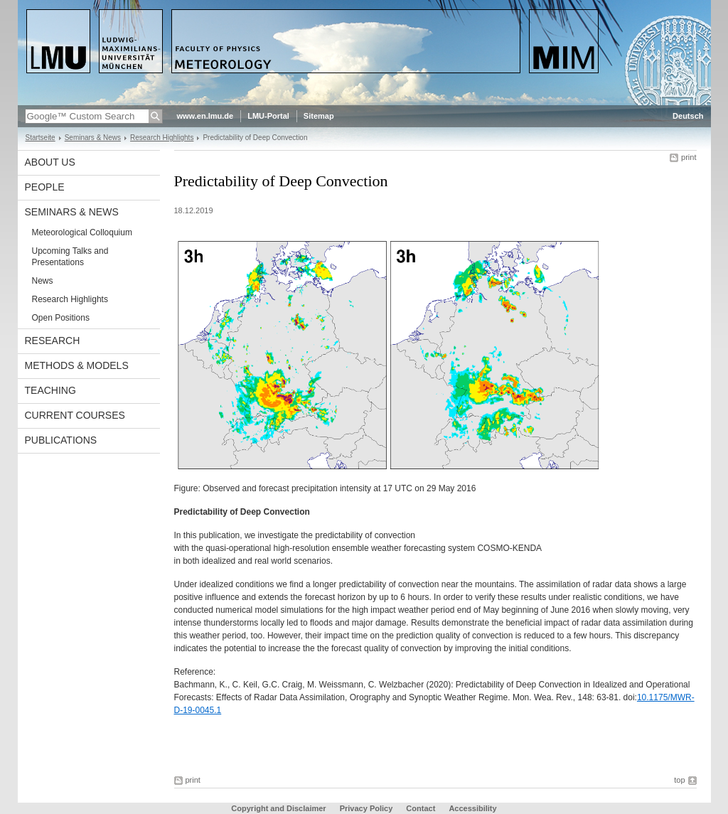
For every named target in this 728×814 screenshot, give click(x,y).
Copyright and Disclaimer (278, 808)
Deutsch (688, 116)
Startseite (40, 137)
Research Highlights (161, 137)
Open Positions (61, 318)
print (688, 157)
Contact (420, 808)
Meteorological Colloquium (82, 232)
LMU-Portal (268, 116)
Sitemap (319, 116)
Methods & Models (77, 365)
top (679, 780)
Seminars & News (93, 137)
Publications (61, 440)
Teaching (50, 390)
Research (52, 340)
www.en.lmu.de (205, 116)
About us (50, 162)
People (45, 187)
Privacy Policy (366, 808)
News (42, 281)
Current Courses (75, 415)
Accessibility (472, 808)
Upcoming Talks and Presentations (70, 256)
